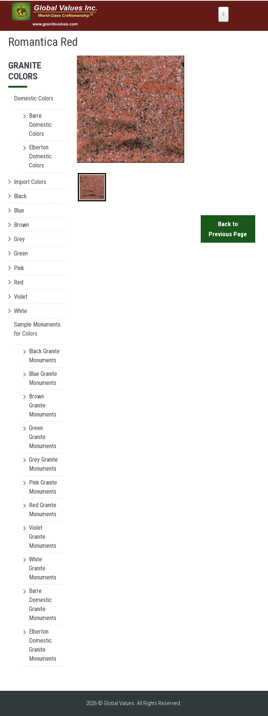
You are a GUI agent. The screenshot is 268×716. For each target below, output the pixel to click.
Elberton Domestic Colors (40, 156)
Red (18, 282)
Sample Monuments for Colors (37, 329)
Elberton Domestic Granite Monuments (42, 645)
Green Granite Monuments (42, 437)
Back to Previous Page (228, 229)
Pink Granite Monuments (43, 487)
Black (20, 196)
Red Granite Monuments (42, 510)
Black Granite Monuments (44, 356)
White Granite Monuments (42, 568)
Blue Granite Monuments (43, 378)
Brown (21, 224)
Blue (19, 210)
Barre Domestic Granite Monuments (42, 604)
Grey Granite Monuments (43, 464)
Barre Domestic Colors (40, 124)
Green (21, 253)
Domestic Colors (33, 98)
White (20, 311)
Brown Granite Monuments (42, 405)
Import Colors (30, 181)
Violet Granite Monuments (42, 536)
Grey (19, 239)
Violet (20, 296)
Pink (19, 268)
